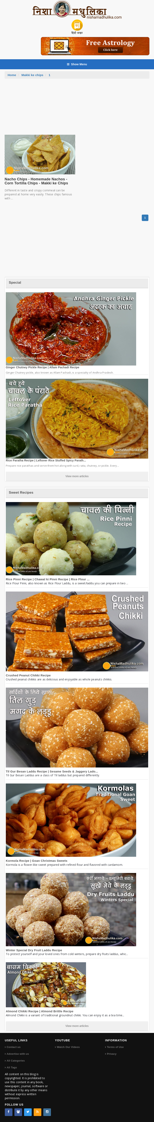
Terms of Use (115, 1047)
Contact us (13, 1047)
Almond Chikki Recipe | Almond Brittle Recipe (39, 1011)
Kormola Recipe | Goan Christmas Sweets (36, 860)
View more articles (77, 476)
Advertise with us (18, 1053)
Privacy (112, 1053)
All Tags (12, 1067)
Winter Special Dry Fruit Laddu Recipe (34, 950)
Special (15, 282)
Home (12, 75)
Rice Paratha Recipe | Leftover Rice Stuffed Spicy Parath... (46, 460)
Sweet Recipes (21, 492)
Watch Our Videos (68, 1047)
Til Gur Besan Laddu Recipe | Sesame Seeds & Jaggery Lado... (52, 771)
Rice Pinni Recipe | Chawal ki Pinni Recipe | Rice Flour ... (48, 579)
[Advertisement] (77, 109)
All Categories (16, 1060)
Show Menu (77, 64)
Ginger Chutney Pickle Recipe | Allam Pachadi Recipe (42, 367)
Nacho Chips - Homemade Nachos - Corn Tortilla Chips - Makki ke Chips (36, 181)
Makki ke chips (32, 75)
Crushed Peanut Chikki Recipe (28, 675)
